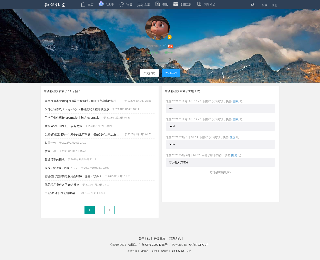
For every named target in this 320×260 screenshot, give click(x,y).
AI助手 (106, 4)
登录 (265, 5)
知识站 (132, 244)
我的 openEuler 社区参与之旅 (63, 126)
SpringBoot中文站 (181, 250)
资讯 (161, 4)
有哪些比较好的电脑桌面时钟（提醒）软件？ (73, 176)
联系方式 (175, 238)
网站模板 (206, 4)
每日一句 (50, 142)
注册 (274, 5)
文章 (143, 4)
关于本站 (144, 238)
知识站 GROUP (198, 244)
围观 (236, 101)
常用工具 (182, 4)
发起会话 (171, 73)
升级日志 (159, 238)
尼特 (154, 250)
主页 (87, 4)
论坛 (125, 4)
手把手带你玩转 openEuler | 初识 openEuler (72, 117)
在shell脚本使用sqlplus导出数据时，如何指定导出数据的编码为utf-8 (84, 101)
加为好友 (149, 73)
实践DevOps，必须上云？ (61, 168)
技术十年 (50, 151)
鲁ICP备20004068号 (154, 244)
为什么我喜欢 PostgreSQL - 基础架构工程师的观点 (77, 109)
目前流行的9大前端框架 (60, 193)
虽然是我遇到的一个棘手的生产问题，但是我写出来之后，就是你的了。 (84, 134)
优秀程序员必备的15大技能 (62, 184)
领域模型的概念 (55, 159)
